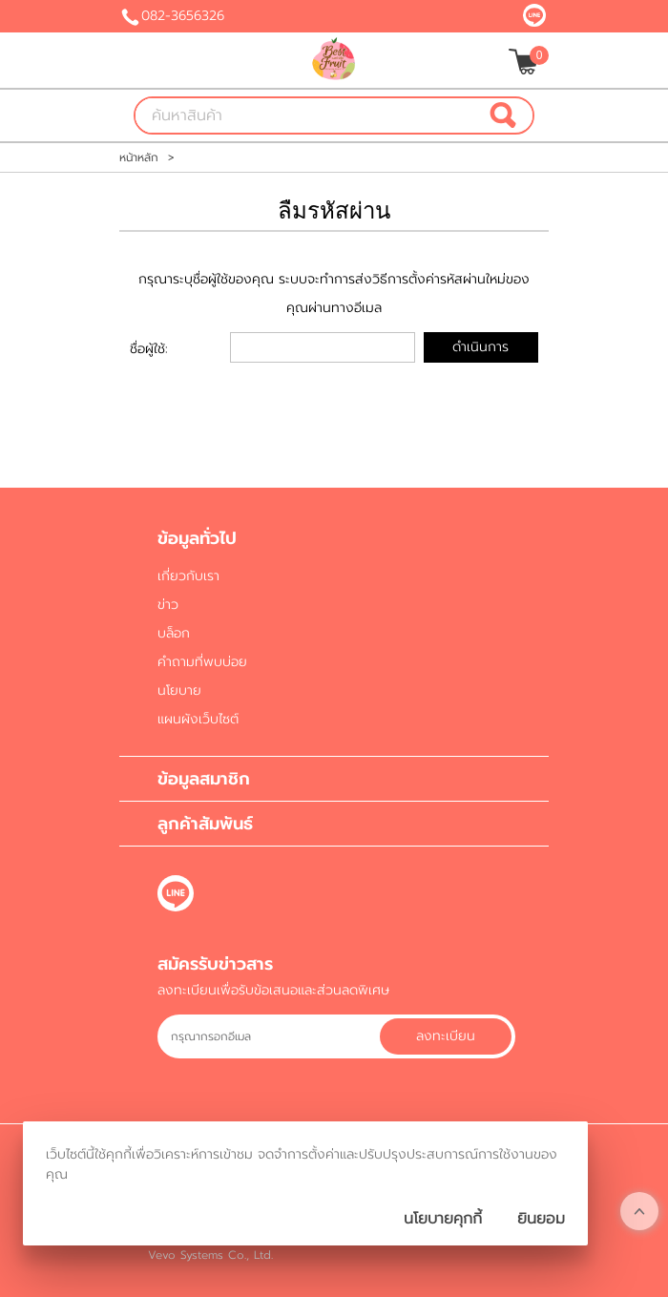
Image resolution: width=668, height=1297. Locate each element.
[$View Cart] (526, 61)
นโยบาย (179, 690)
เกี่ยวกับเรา (188, 576)
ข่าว (167, 605)
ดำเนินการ (480, 347)
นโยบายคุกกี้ (443, 1218)
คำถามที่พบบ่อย (202, 662)
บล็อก (173, 633)
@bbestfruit (534, 15)
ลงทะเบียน (445, 1036)
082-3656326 (182, 16)
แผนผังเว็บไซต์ (198, 719)
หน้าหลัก (138, 157)
